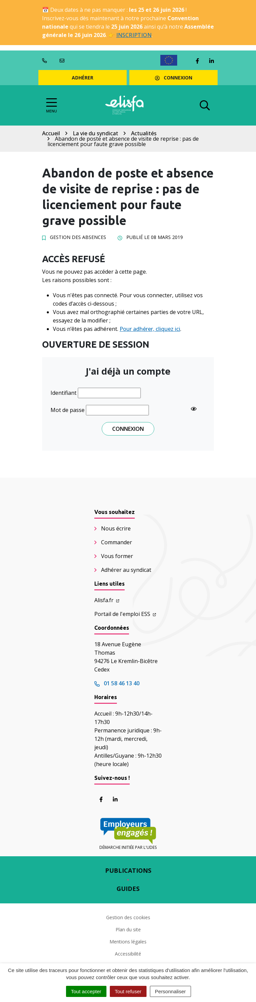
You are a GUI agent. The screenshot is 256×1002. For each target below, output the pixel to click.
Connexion (173, 77)
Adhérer (82, 77)
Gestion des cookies (128, 917)
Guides (128, 889)
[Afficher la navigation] (51, 105)
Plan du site (128, 929)
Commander (116, 542)
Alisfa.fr (106, 600)
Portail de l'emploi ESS (125, 614)
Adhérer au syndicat (126, 570)
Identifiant (63, 392)
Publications (128, 870)
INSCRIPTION (134, 35)
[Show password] (193, 408)
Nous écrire (116, 528)
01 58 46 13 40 (116, 683)
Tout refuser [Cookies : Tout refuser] (128, 991)
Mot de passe (68, 410)
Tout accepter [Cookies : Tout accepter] (86, 991)
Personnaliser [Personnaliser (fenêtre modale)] (170, 991)
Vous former (117, 556)
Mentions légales (128, 941)
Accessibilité (128, 954)
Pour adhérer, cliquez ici (150, 329)
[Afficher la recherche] (205, 105)
